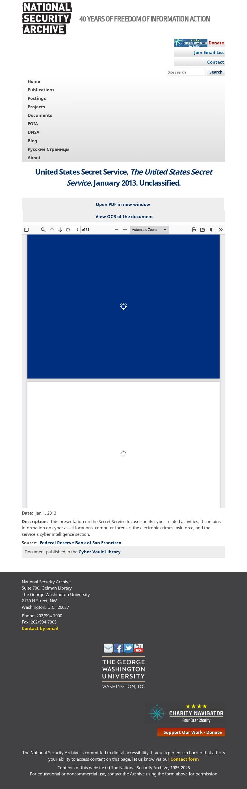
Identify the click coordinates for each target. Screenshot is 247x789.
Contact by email (40, 628)
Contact (215, 62)
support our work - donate (193, 732)
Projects (36, 106)
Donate (216, 43)
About (34, 157)
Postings (37, 98)
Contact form (184, 759)
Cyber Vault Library (100, 551)
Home (34, 81)
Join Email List (209, 52)
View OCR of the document (124, 216)
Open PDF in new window (123, 204)
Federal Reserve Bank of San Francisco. (81, 542)
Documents (40, 115)
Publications (41, 90)
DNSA (33, 132)
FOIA (33, 123)
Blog (32, 140)
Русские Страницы (49, 149)
